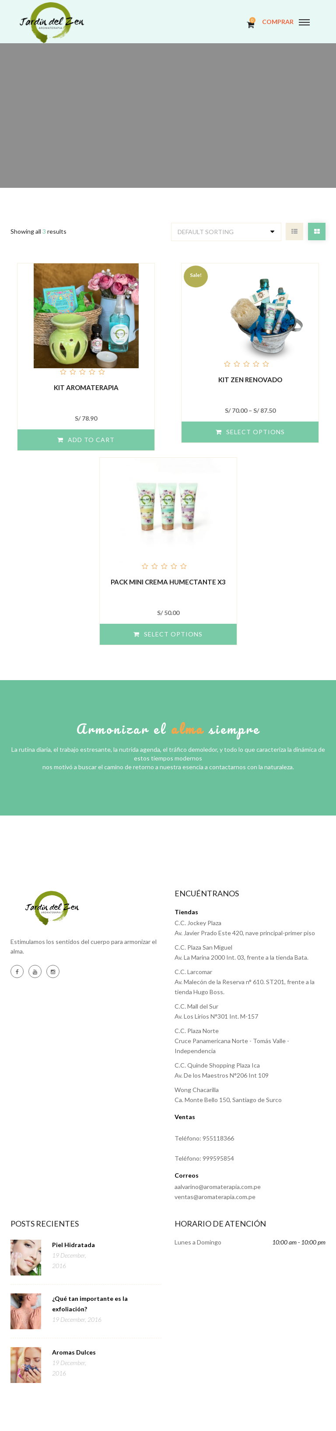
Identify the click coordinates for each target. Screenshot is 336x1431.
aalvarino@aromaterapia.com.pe (218, 1186)
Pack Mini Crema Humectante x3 (168, 582)
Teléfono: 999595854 (204, 1158)
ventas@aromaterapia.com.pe (215, 1196)
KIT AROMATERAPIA (86, 387)
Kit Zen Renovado (250, 380)
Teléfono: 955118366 (204, 1138)
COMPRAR (278, 21)
